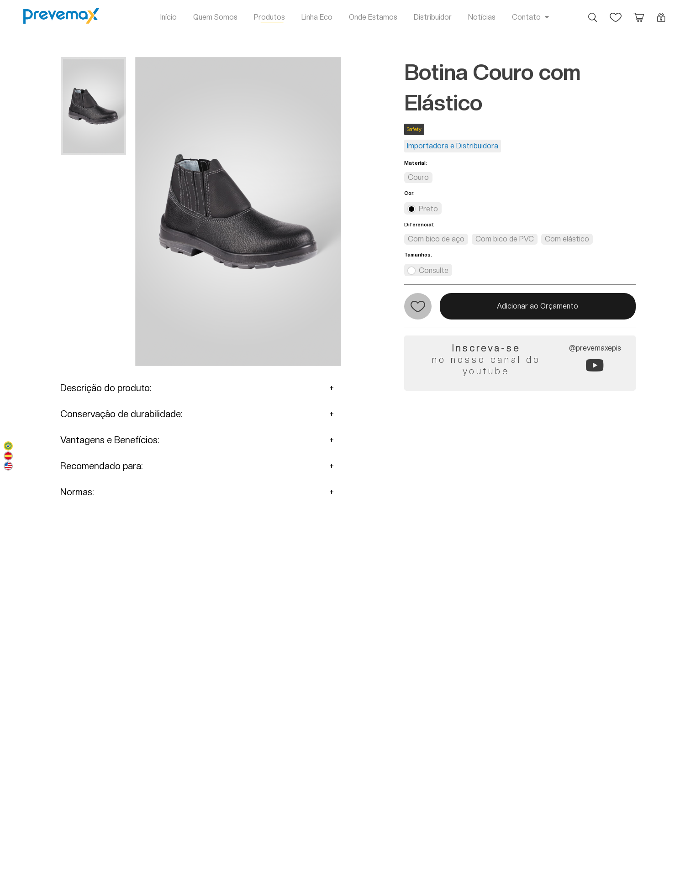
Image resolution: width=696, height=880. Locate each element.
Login (661, 13)
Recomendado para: (101, 466)
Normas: (77, 492)
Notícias (482, 17)
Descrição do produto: (106, 387)
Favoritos (615, 13)
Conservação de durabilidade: (121, 414)
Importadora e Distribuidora (452, 145)
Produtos (269, 17)
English (8, 466)
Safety (414, 129)
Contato (526, 17)
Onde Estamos (373, 17)
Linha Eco (316, 17)
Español (8, 456)
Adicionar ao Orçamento (537, 306)
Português (8, 445)
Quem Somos (215, 17)
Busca (592, 13)
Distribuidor (433, 17)
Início (168, 17)
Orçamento (638, 13)
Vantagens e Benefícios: (109, 440)
